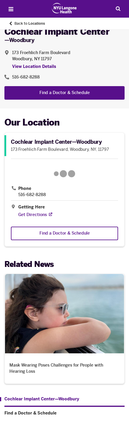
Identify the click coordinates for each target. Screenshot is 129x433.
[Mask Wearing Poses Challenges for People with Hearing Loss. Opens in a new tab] (64, 328)
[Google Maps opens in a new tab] (64, 174)
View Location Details (34, 66)
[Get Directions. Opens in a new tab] (32, 215)
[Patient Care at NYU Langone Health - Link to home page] (64, 8)
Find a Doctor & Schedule (64, 92)
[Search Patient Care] (118, 8)
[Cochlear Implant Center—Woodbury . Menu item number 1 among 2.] (39, 399)
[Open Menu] (11, 9)
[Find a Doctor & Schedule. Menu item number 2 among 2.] (64, 413)
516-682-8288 (32, 195)
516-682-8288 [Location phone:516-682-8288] (26, 77)
